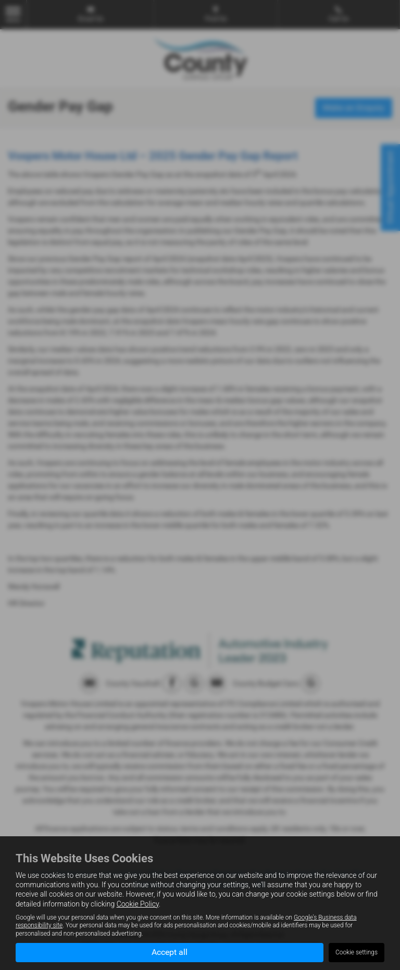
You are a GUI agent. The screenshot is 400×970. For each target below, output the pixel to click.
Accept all (170, 952)
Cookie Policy (138, 904)
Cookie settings (356, 952)
